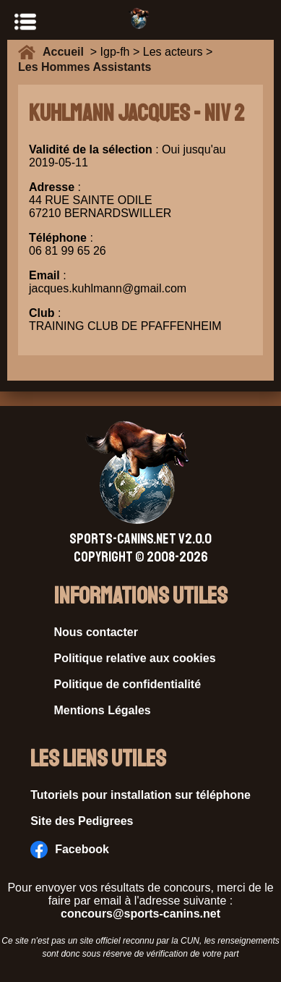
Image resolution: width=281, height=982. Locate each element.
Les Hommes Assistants (84, 67)
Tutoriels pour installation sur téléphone (140, 795)
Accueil (66, 52)
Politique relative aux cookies (135, 658)
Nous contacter (96, 632)
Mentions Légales (102, 710)
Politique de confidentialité (128, 684)
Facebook (69, 849)
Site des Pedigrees (81, 821)
